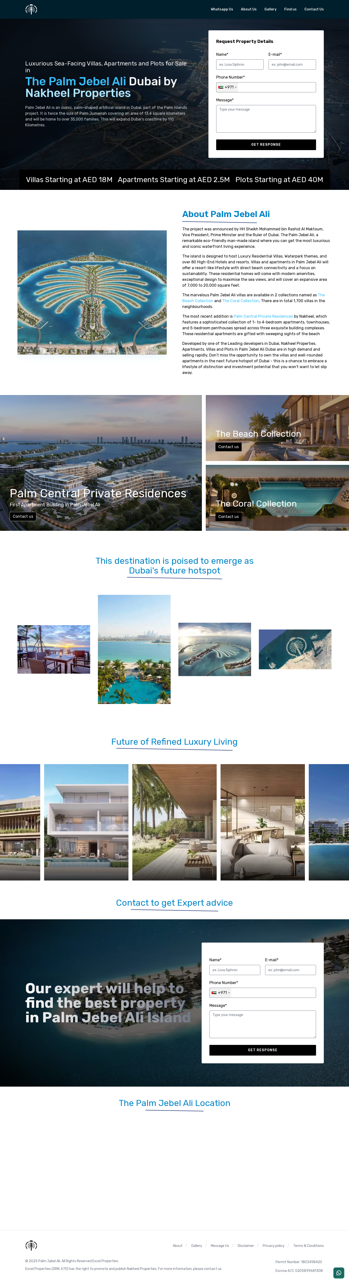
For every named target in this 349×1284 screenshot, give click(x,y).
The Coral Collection (240, 301)
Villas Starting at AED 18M (69, 179)
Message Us (220, 1246)
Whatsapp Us (222, 9)
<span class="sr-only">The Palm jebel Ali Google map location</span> (174, 1164)
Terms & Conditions (308, 1246)
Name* (222, 54)
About (177, 1246)
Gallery (196, 1246)
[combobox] (227, 87)
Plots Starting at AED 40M (279, 179)
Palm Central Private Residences (263, 316)
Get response (266, 145)
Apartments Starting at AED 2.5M (174, 179)
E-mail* (275, 54)
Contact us (23, 516)
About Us (249, 9)
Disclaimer (246, 1246)
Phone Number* (230, 77)
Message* (225, 100)
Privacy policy (274, 1246)
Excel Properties (38, 1269)
